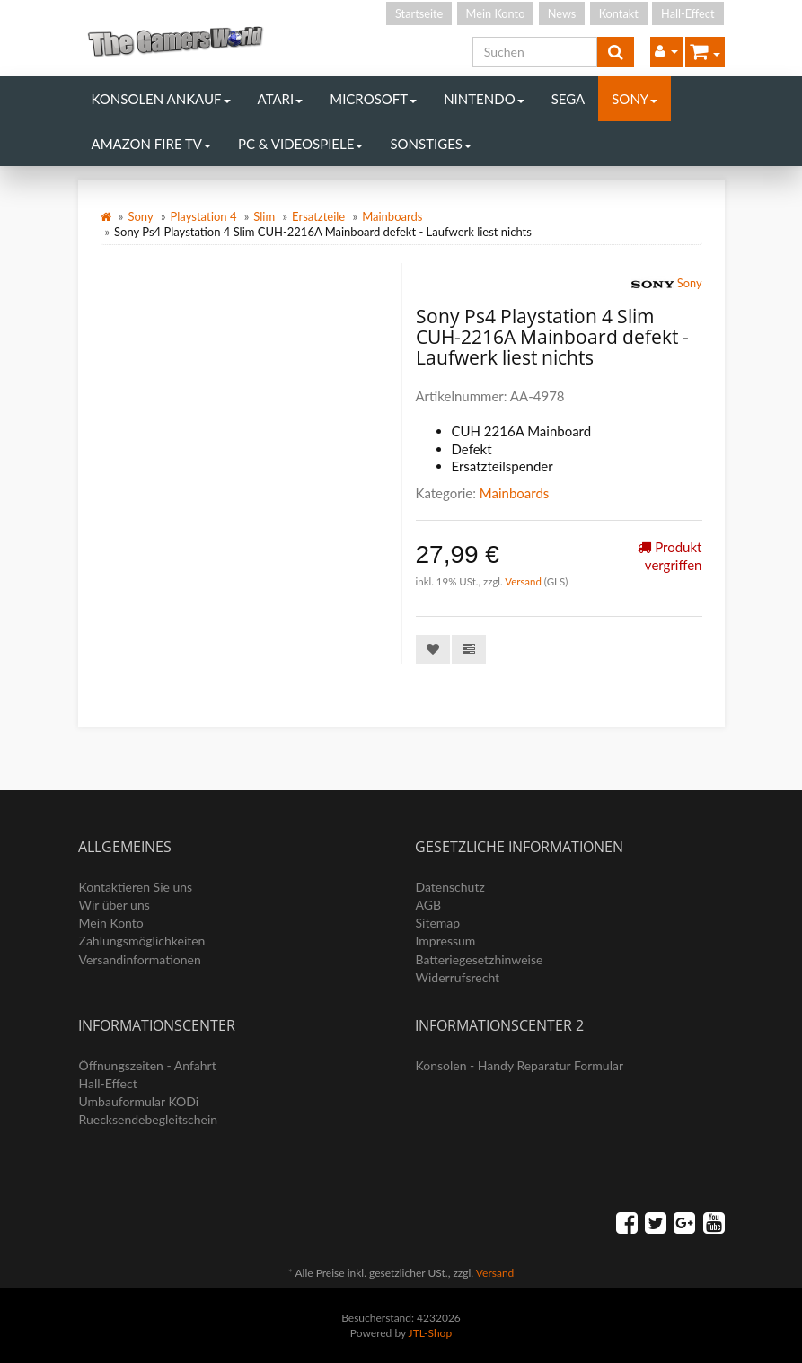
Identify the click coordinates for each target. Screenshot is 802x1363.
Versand (524, 581)
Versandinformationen (140, 959)
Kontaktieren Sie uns (136, 886)
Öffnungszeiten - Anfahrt (147, 1065)
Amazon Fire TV (151, 144)
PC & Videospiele (300, 144)
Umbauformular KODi (139, 1101)
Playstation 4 (204, 216)
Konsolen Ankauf (161, 99)
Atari (281, 99)
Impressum (446, 940)
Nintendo (484, 99)
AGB (429, 904)
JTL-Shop (431, 1333)
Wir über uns (114, 904)
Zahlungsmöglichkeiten (142, 940)
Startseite (419, 13)
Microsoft (373, 99)
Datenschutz (450, 886)
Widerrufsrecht (458, 977)
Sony (634, 99)
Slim (264, 216)
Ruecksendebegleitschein (148, 1119)
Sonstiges (431, 144)
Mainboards (392, 216)
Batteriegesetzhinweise (479, 959)
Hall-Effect (687, 13)
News (562, 13)
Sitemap (438, 922)
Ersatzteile (318, 216)
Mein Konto (495, 13)
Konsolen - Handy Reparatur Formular (520, 1065)
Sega (568, 99)
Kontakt (619, 13)
